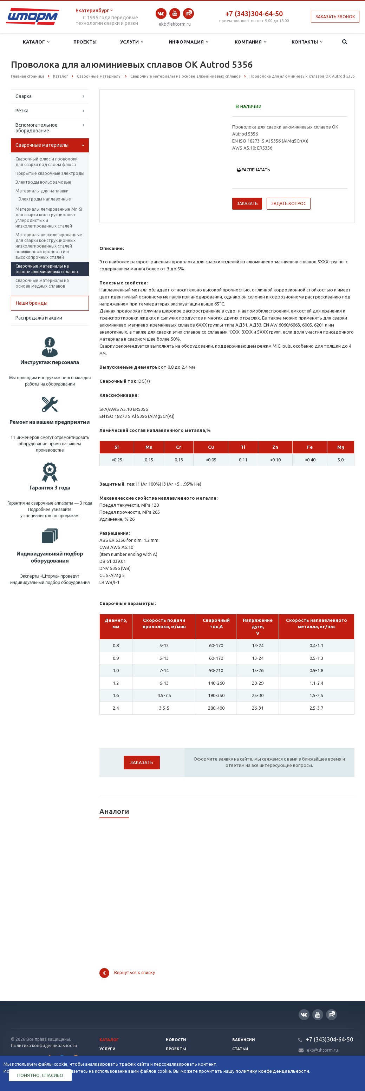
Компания (250, 42)
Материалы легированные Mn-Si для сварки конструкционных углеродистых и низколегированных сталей (48, 217)
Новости (176, 1040)
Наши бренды (31, 303)
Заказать (247, 203)
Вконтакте (161, 13)
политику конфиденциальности (272, 1071)
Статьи (240, 1049)
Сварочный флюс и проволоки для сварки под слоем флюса (46, 162)
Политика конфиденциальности (44, 1045)
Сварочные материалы (42, 145)
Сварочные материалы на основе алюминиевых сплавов (46, 269)
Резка (21, 110)
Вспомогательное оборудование (36, 127)
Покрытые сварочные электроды (49, 173)
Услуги (131, 42)
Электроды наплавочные (45, 199)
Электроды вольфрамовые (43, 182)
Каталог (36, 42)
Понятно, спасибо (40, 1075)
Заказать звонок (335, 16)
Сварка (23, 96)
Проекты (85, 41)
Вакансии (243, 1040)
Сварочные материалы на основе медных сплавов (42, 283)
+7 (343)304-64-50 (254, 13)
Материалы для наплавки (42, 191)
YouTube (174, 13)
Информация (188, 42)
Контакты (307, 42)
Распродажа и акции (38, 318)
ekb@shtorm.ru (175, 23)
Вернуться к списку (127, 973)
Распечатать (253, 169)
